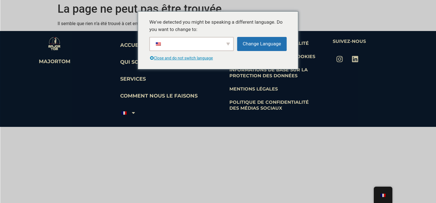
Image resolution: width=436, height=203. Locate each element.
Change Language (262, 44)
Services (133, 79)
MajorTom (54, 61)
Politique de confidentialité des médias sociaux (269, 105)
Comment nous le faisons (159, 96)
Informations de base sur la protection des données (268, 72)
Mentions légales (253, 89)
